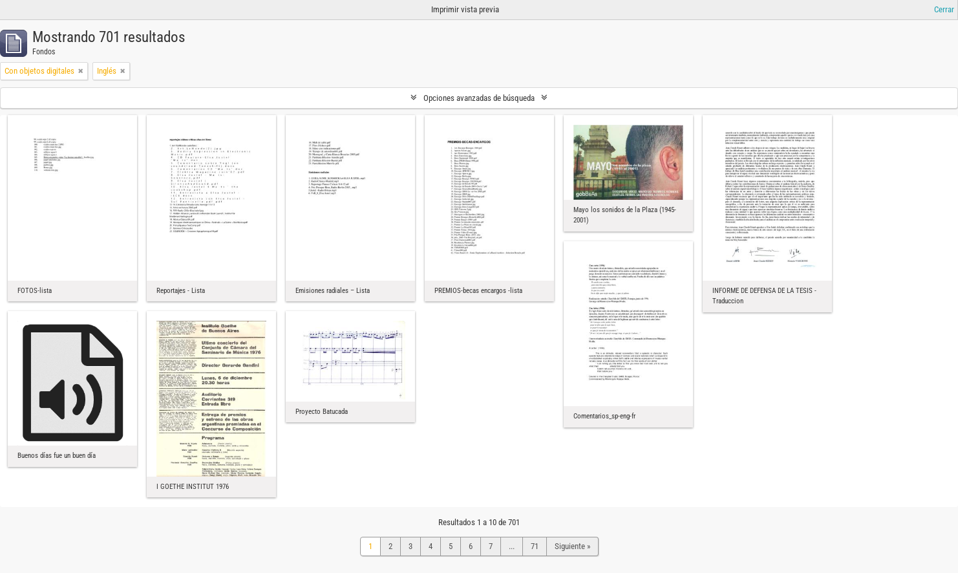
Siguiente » (572, 546)
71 (534, 546)
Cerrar (944, 9)
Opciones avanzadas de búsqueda (479, 98)
